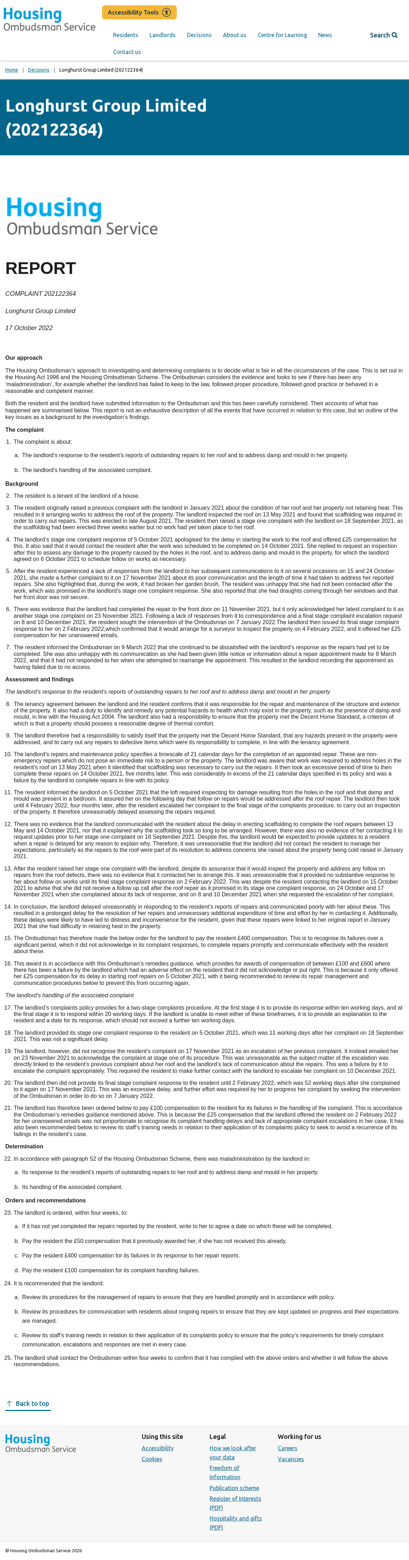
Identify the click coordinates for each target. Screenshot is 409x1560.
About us (234, 35)
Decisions (199, 35)
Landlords (163, 35)
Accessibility (158, 1448)
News (325, 35)
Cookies (152, 1459)
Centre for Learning (282, 35)
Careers (287, 1448)
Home (11, 70)
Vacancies (291, 1459)
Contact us (127, 52)
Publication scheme (234, 1488)
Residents (125, 35)
